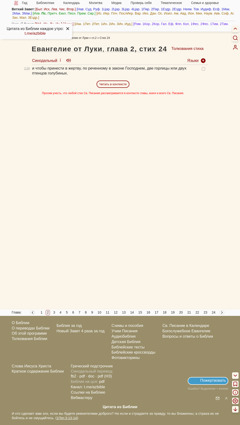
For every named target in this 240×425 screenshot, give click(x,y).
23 (205, 312)
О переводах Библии (30, 328)
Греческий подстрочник (92, 366)
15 (140, 312)
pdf (102, 381)
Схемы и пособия (127, 325)
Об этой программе (29, 333)
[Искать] (235, 37)
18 (165, 312)
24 (214, 312)
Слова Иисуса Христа (31, 366)
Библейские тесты (128, 347)
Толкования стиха (187, 48)
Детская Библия (126, 342)
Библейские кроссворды (133, 352)
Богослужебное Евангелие (186, 331)
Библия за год (69, 325)
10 (99, 312)
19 (173, 312)
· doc (90, 376)
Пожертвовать (213, 380)
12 (116, 312)
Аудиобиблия (124, 336)
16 (148, 312)
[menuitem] (235, 47)
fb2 (73, 376)
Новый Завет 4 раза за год (80, 331)
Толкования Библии (29, 338)
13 (124, 312)
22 (197, 312)
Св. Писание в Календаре (185, 325)
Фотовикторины (126, 357)
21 (189, 312)
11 (107, 312)
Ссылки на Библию (88, 392)
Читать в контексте (113, 84)
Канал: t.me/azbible (88, 387)
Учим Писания (125, 331)
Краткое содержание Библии (38, 371)
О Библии (20, 323)
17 (156, 312)
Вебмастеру (82, 397)
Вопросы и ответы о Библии (187, 336)
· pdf (81, 376)
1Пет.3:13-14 (66, 418)
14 (132, 312)
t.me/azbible (35, 33)
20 (181, 312)
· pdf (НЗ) (104, 376)
